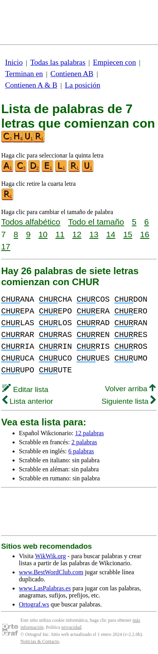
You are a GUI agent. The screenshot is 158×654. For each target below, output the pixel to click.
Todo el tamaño (96, 221)
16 (144, 234)
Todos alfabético (30, 221)
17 (5, 246)
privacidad (71, 627)
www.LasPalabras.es (45, 588)
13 (93, 234)
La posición (82, 85)
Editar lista (25, 389)
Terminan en (24, 74)
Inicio (14, 62)
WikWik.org (50, 556)
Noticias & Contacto (39, 641)
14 (110, 234)
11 (59, 234)
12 (76, 234)
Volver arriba (130, 389)
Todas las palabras (57, 62)
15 (127, 234)
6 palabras (81, 451)
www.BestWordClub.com (51, 572)
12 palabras (89, 433)
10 (43, 234)
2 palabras (84, 442)
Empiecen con (114, 62)
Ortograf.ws (34, 604)
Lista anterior (27, 401)
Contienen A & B (31, 85)
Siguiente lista (128, 401)
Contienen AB (71, 74)
